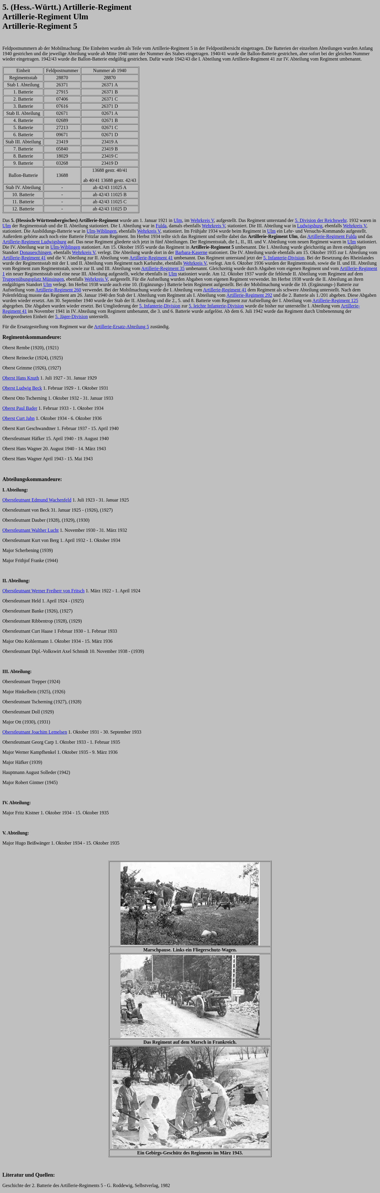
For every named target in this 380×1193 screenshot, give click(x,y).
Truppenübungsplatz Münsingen (33, 279)
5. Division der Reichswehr (320, 220)
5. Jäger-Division (71, 316)
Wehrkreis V (202, 220)
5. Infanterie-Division (284, 257)
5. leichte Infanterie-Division (216, 305)
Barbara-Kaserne (191, 252)
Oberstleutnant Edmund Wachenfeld (36, 499)
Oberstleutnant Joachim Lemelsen (34, 731)
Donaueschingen (35, 252)
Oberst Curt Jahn (18, 418)
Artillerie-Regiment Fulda (332, 236)
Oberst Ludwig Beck (22, 388)
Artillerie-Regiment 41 (24, 257)
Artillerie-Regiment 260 (58, 289)
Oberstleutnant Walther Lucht (30, 530)
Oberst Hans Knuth (20, 377)
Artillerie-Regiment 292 (249, 295)
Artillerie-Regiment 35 (162, 268)
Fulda (161, 225)
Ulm (178, 220)
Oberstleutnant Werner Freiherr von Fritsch (43, 590)
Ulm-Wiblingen (102, 231)
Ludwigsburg (309, 225)
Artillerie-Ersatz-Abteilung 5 (121, 326)
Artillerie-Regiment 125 (335, 300)
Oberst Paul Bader (19, 408)
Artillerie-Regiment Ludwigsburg (34, 241)
